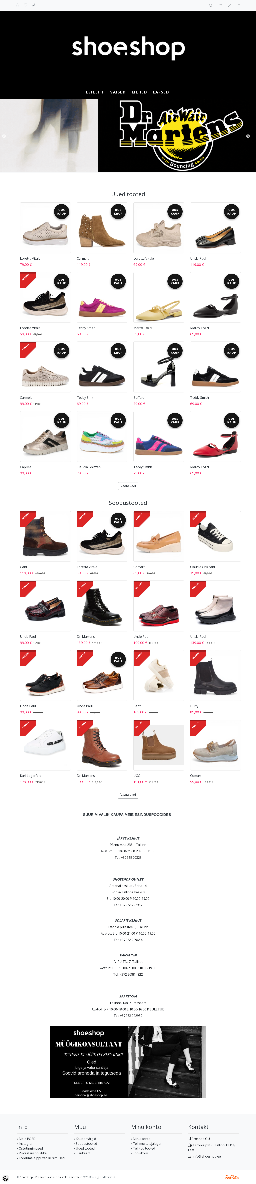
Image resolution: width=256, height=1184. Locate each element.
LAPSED (161, 92)
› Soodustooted (85, 1143)
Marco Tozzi (142, 328)
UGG (136, 775)
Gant (23, 567)
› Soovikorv (139, 1153)
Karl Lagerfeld (30, 775)
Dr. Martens (86, 636)
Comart (139, 567)
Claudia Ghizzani (89, 467)
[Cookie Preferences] (5, 1178)
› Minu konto (140, 1139)
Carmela (83, 258)
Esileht (95, 92)
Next (248, 136)
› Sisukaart (82, 1153)
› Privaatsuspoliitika (32, 1153)
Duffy (194, 706)
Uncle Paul (198, 258)
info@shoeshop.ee (207, 1156)
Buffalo (138, 397)
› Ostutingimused (30, 1148)
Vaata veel (128, 486)
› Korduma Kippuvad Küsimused (41, 1158)
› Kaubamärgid (85, 1139)
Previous (4, 136)
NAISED (117, 92)
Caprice (25, 467)
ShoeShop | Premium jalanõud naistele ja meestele (51, 1177)
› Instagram (25, 1143)
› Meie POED (26, 1139)
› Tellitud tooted (143, 1148)
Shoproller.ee (232, 1177)
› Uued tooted (84, 1148)
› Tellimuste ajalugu (146, 1143)
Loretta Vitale (30, 258)
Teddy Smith (86, 328)
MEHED (139, 92)
